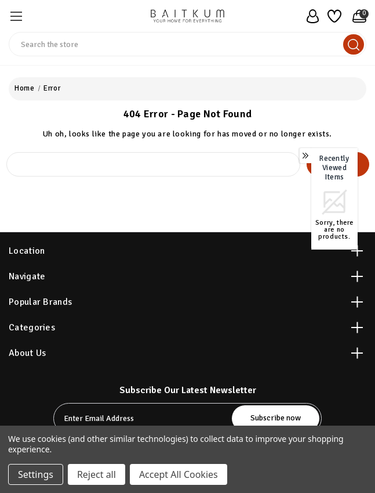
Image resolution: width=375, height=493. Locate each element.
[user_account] (309, 16)
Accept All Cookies (178, 474)
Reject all (96, 474)
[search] (353, 44)
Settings (35, 474)
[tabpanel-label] (144, 418)
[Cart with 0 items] (356, 16)
